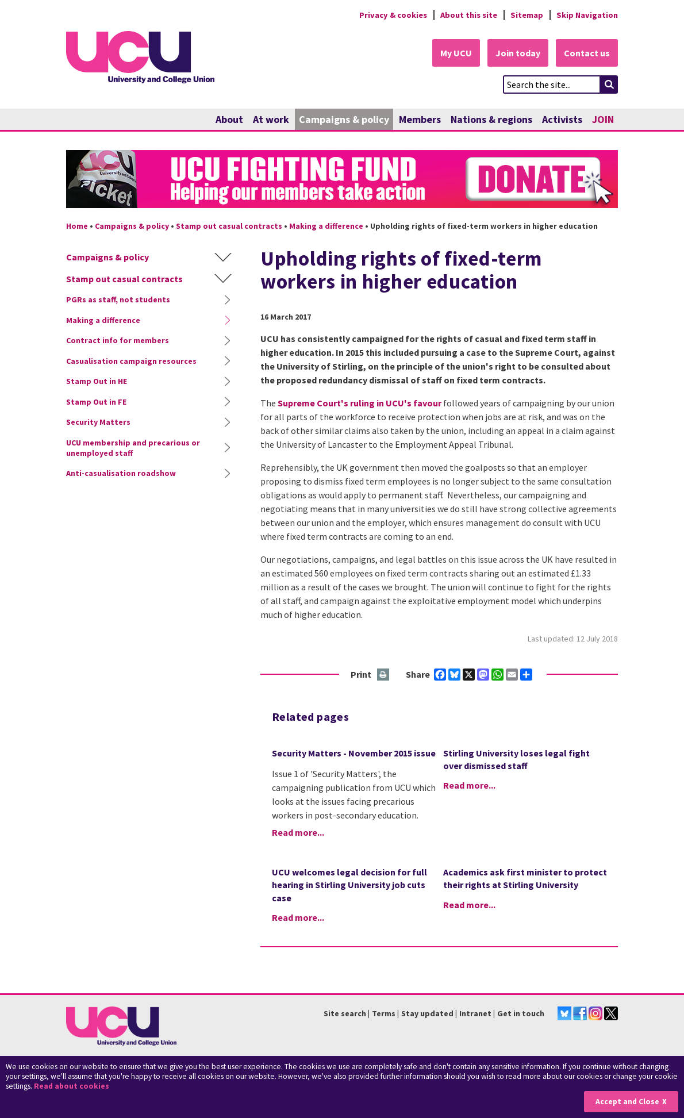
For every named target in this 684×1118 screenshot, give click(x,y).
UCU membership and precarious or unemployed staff (133, 447)
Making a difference (326, 226)
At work (271, 119)
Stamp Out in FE (96, 402)
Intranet (475, 1013)
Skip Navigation (587, 15)
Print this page (383, 675)
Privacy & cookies (393, 15)
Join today (517, 53)
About (229, 119)
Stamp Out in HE (96, 381)
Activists (562, 119)
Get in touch (520, 1013)
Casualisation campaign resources (131, 361)
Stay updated (427, 1013)
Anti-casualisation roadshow (121, 473)
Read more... (298, 832)
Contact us (587, 53)
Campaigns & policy (344, 119)
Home (77, 226)
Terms (383, 1013)
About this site (468, 15)
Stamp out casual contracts (229, 226)
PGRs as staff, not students (118, 299)
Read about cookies (71, 1086)
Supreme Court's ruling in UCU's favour (359, 403)
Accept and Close (627, 1102)
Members (420, 119)
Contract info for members (117, 340)
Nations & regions (491, 119)
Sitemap (526, 15)
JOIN (603, 119)
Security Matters (98, 422)
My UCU (456, 53)
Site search (345, 1013)
